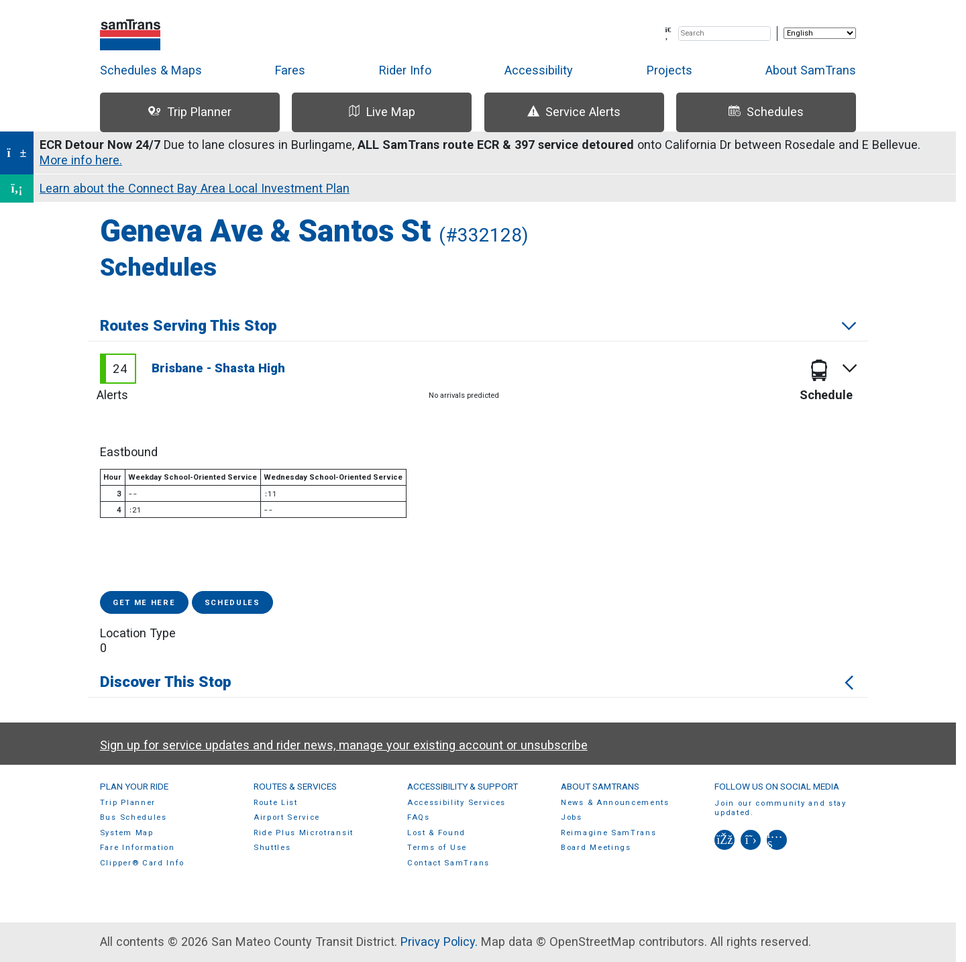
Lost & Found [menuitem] (436, 833)
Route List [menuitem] (276, 802)
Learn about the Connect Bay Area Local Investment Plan (195, 188)
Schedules (232, 602)
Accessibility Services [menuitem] (456, 802)
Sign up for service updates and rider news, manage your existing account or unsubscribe (344, 745)
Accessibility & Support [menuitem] (462, 786)
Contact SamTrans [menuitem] (448, 863)
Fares (290, 70)
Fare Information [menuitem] (137, 847)
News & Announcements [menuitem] (615, 802)
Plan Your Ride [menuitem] (134, 786)
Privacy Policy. (439, 941)
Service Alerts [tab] (574, 112)
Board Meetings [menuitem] (596, 847)
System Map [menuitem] (127, 833)
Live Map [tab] (381, 112)
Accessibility (538, 70)
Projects (669, 70)
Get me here (144, 602)
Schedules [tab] (766, 112)
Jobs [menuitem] (571, 817)
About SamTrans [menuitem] (600, 786)
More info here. (81, 160)
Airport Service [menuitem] (287, 817)
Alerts (112, 395)
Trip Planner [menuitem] (128, 802)
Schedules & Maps (151, 70)
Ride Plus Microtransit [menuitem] (304, 833)
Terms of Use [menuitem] (437, 847)
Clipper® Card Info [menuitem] (142, 863)
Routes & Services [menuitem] (295, 786)
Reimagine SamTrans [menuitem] (608, 833)
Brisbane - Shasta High (218, 368)
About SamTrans (810, 70)
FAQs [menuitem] (418, 817)
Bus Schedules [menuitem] (133, 817)
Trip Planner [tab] (189, 112)
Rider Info (405, 70)
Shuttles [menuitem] (272, 847)
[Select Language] (820, 33)
